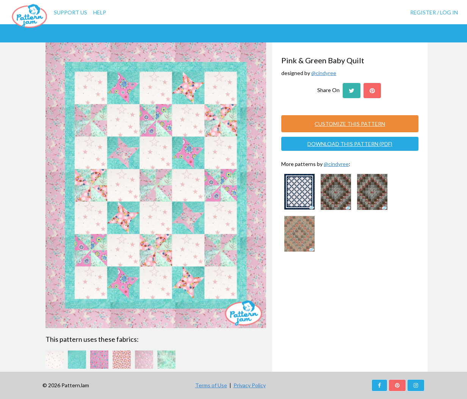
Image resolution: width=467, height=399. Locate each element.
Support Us (70, 12)
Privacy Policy (250, 385)
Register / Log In (434, 12)
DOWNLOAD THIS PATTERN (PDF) (349, 144)
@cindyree (323, 73)
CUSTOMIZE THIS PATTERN (350, 123)
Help (99, 12)
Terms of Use (211, 385)
